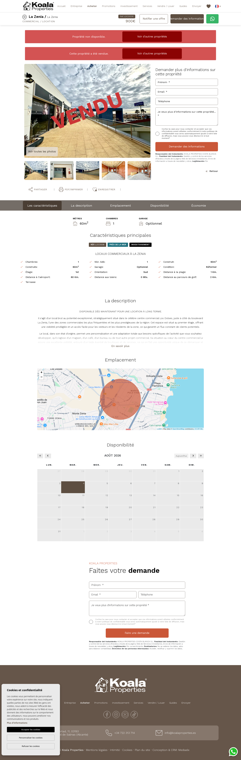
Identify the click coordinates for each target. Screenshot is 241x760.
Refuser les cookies (31, 746)
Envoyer (196, 6)
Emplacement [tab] (120, 205)
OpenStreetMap (178, 429)
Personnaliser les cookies (30, 737)
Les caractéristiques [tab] (42, 205)
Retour (212, 171)
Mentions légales (96, 750)
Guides (183, 6)
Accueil (61, 6)
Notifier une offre (154, 18)
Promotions (108, 6)
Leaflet (159, 429)
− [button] (41, 377)
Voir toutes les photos (42, 151)
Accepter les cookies (30, 729)
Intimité (115, 750)
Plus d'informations (17, 722)
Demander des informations (187, 18)
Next (152, 110)
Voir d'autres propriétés (152, 36)
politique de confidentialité (114, 622)
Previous (22, 110)
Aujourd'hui (181, 456)
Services (147, 6)
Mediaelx (183, 750)
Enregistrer (104, 189)
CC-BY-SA (199, 429)
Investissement (129, 6)
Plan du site (142, 750)
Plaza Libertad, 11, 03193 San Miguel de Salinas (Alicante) (68, 733)
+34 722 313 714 (124, 732)
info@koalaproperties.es (180, 732)
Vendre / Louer (165, 6)
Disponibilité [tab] (159, 205)
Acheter (92, 6)
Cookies (127, 750)
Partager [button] (38, 189)
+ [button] (41, 372)
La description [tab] (81, 205)
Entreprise (76, 6)
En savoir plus (120, 346)
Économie (198, 205)
